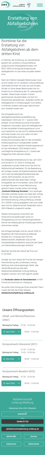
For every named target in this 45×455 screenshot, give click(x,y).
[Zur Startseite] (16, 5)
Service (33, 436)
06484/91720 (22, 421)
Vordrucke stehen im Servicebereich (20, 279)
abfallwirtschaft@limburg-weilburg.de (17, 293)
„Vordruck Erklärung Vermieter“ (15, 191)
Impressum (11, 444)
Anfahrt (21, 414)
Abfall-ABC (11, 436)
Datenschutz (33, 444)
